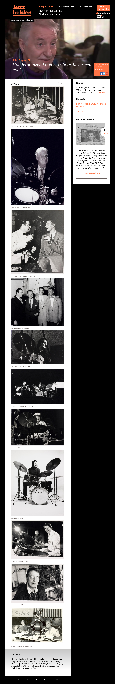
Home (13, 20)
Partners (51, 680)
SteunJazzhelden (103, 7)
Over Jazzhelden (41, 680)
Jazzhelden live (66, 6)
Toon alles (80, 111)
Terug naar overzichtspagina (55, 83)
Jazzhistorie (86, 6)
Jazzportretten (46, 6)
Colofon (58, 680)
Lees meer (102, 92)
